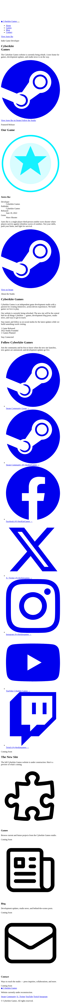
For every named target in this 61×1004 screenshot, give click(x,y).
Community (11, 997)
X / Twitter (20, 997)
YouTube (29, 997)
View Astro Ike (7, 36)
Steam (3, 997)
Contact (9, 32)
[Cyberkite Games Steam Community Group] (33, 464)
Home (8, 26)
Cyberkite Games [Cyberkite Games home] (9, 21)
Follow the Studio (29, 120)
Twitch (36, 997)
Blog (8, 30)
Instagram (44, 997)
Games (9, 28)
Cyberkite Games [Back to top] (9, 988)
